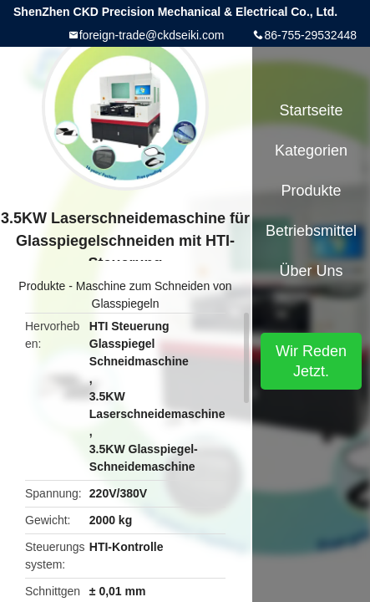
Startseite (310, 110)
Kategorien (311, 150)
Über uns (310, 271)
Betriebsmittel (311, 230)
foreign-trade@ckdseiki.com (152, 35)
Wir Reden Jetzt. (311, 361)
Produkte (41, 286)
